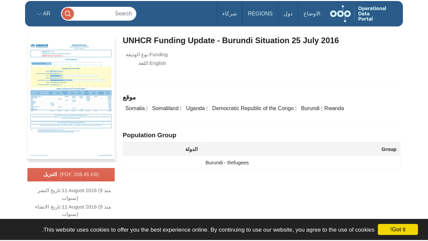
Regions (260, 13)
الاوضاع (312, 13)
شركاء (229, 13)
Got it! (397, 229)
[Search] (98, 13)
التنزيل (71, 175)
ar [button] (45, 13)
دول (288, 13)
